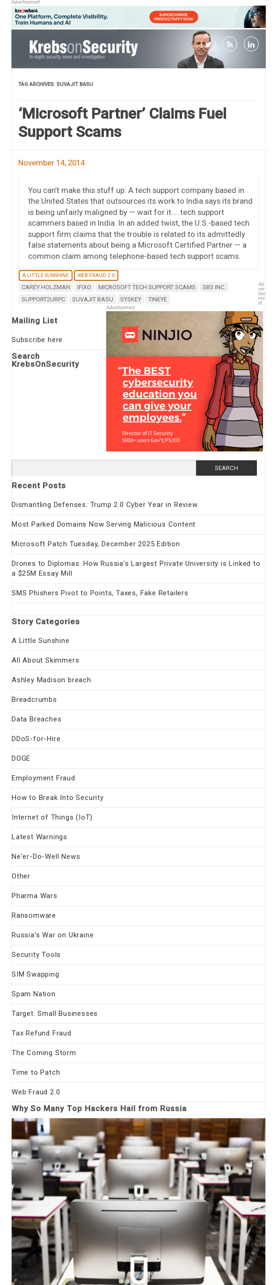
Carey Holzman (46, 287)
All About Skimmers (45, 660)
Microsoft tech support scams (147, 287)
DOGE (21, 758)
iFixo (84, 287)
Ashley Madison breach (51, 680)
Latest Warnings (39, 837)
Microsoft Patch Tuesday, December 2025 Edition (96, 544)
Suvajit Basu (92, 299)
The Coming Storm (44, 1053)
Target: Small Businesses (55, 1013)
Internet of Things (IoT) (52, 817)
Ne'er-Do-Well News (46, 856)
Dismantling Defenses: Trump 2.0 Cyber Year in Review (105, 504)
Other (21, 876)
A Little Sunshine (45, 275)
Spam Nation (34, 994)
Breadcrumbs (34, 699)
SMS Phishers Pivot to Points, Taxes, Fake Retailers (100, 593)
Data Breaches (36, 719)
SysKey (130, 299)
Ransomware (34, 915)
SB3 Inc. (214, 287)
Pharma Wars (35, 896)
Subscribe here (37, 340)
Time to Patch (36, 1072)
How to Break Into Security (58, 797)
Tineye (157, 299)
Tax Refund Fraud (42, 1033)
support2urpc (43, 299)
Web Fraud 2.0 (96, 275)
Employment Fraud (43, 778)
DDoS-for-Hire (36, 739)
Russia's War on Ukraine (53, 935)
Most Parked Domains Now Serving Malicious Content (104, 524)
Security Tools (36, 954)
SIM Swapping (35, 974)
